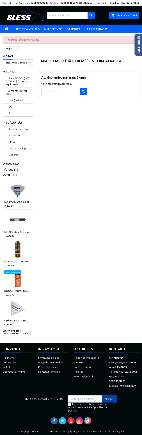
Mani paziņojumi (83, 376)
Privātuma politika (48, 357)
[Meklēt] (71, 15)
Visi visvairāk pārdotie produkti (18, 332)
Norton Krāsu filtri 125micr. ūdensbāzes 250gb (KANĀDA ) (17, 202)
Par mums (8, 357)
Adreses (78, 371)
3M (10, 113)
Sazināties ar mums (14, 371)
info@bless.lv (127, 385)
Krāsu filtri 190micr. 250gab (17, 320)
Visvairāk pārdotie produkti (11, 170)
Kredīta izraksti (82, 367)
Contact (7, 3)
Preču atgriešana (48, 367)
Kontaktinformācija (49, 371)
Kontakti (117, 349)
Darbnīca (73, 29)
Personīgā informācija (86, 357)
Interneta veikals (26, 29)
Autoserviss (53, 29)
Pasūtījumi (80, 362)
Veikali (6, 367)
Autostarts (14, 135)
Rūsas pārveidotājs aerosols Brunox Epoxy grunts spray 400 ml (17, 291)
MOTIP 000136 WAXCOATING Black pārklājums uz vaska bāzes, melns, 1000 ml (17, 261)
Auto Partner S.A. (18, 129)
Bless (11, 141)
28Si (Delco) (15, 100)
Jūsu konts (83, 349)
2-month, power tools (16, 92)
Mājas (8, 56)
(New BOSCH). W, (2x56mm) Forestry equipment (17, 81)
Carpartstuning (17, 148)
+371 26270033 (39, 3)
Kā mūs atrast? (96, 29)
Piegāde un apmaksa (50, 362)
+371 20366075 (69, 3)
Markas (9, 72)
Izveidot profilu (130, 3)
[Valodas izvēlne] (87, 3)
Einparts (13, 154)
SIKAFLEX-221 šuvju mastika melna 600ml (17, 232)
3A (10, 106)
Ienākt (112, 3)
